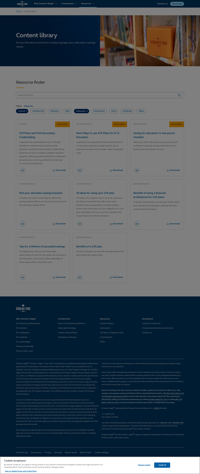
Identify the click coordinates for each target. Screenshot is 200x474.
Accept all (162, 465)
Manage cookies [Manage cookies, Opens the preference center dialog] (144, 465)
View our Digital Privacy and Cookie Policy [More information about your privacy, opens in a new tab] (21, 471)
